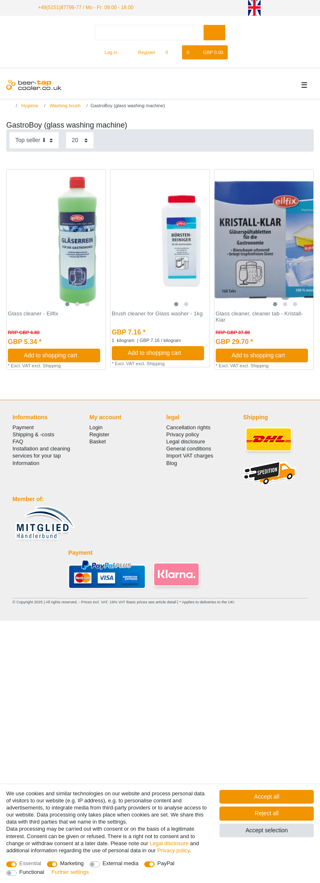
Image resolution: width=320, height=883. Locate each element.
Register (99, 434)
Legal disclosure (185, 441)
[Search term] (149, 32)
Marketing (72, 863)
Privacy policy (182, 434)
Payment (23, 427)
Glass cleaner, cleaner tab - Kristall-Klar (259, 317)
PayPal (166, 863)
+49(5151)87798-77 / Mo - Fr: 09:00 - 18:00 (85, 7)
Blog (171, 463)
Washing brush (64, 105)
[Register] (142, 52)
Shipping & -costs (33, 434)
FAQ (17, 441)
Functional (32, 872)
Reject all (267, 813)
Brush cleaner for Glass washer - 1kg (157, 314)
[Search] (214, 32)
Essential (31, 863)
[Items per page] (80, 140)
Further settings (70, 872)
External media (120, 863)
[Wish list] (171, 52)
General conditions (188, 448)
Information (25, 463)
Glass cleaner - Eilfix (33, 314)
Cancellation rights (188, 427)
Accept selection (267, 830)
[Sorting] (34, 140)
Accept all (266, 796)
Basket (97, 441)
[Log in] (107, 52)
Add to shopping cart (59, 355)
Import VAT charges (189, 456)
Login (96, 427)
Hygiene (29, 105)
